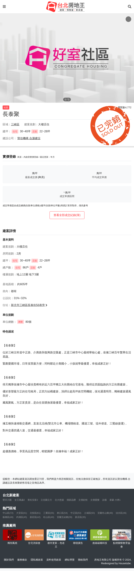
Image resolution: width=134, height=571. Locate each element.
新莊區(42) (35, 517)
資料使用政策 (53, 559)
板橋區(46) (8, 517)
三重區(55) (48, 513)
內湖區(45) (21, 517)
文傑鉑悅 (83, 500)
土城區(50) (89, 513)
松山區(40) (48, 517)
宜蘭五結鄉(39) (64, 517)
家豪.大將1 (115, 500)
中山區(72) (8, 513)
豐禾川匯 (7, 500)
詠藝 (104, 500)
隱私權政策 (37, 559)
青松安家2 (33, 500)
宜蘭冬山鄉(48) (105, 513)
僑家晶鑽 (71, 500)
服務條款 (22, 559)
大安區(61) (21, 513)
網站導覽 (70, 559)
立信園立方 (46, 500)
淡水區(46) (121, 513)
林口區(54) (62, 513)
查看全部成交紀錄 (67, 215)
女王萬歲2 (19, 500)
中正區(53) (75, 513)
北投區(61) (35, 513)
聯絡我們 (83, 559)
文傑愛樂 (94, 500)
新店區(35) (80, 517)
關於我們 (9, 559)
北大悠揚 (59, 500)
